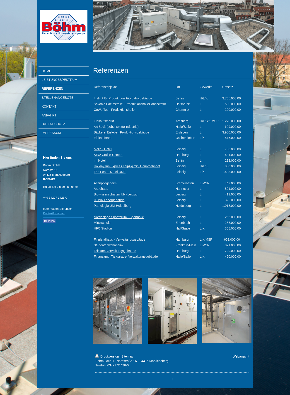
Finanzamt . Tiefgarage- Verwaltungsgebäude (126, 256)
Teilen (49, 221)
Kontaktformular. (54, 213)
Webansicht (241, 356)
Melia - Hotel (103, 149)
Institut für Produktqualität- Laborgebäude (123, 98)
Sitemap (127, 356)
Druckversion (107, 356)
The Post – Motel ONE (110, 172)
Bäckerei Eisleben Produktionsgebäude (121, 132)
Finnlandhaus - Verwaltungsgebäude (119, 239)
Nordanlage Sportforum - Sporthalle (119, 217)
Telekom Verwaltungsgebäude (115, 251)
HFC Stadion (103, 228)
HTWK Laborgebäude (109, 200)
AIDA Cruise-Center (108, 155)
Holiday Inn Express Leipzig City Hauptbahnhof (127, 166)
